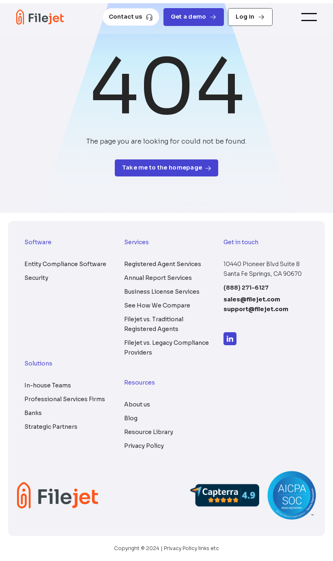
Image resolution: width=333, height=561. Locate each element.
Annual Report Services (158, 278)
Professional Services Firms (64, 399)
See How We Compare (157, 305)
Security (36, 278)
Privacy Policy (144, 445)
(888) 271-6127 (246, 287)
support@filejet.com (255, 309)
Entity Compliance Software (65, 264)
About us (137, 404)
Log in (250, 17)
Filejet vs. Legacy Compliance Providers (166, 347)
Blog (130, 418)
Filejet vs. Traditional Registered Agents (153, 324)
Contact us (131, 17)
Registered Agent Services (162, 264)
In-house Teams (47, 385)
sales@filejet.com (251, 299)
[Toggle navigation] (309, 17)
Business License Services (162, 291)
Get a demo (194, 17)
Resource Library (148, 432)
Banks (33, 413)
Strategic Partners (50, 426)
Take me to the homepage (166, 168)
